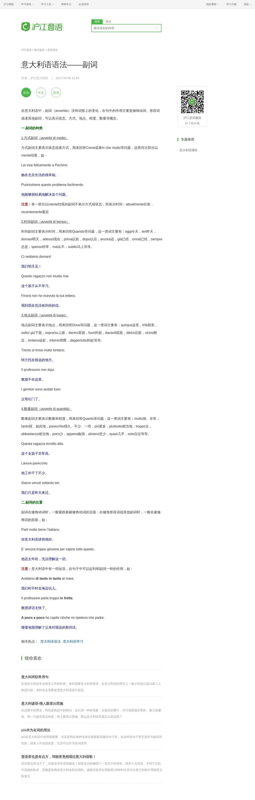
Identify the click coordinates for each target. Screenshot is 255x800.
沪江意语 (26, 49)
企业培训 (84, 4)
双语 (26, 92)
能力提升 (39, 49)
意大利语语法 (50, 641)
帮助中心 (66, 4)
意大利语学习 (73, 641)
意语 (56, 92)
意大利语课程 (188, 150)
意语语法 (52, 49)
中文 (41, 92)
